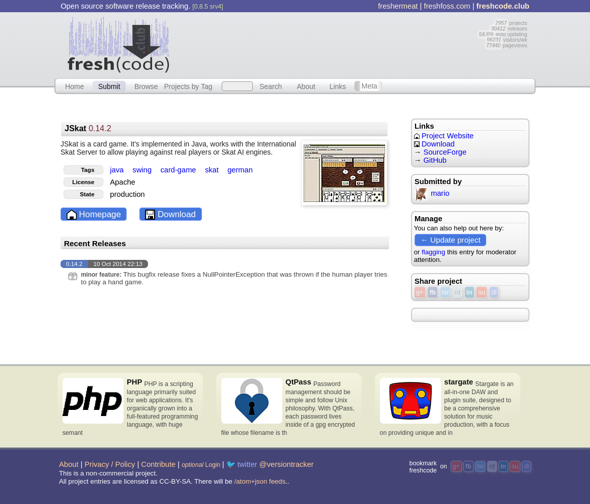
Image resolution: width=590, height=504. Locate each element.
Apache (122, 182)
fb (432, 292)
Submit (109, 86)
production (127, 194)
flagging (433, 252)
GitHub (435, 160)
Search (270, 86)
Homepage (94, 215)
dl (493, 292)
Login (201, 464)
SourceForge (444, 152)
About (306, 86)
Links (338, 86)
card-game (179, 170)
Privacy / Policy (109, 464)
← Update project (451, 239)
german (240, 170)
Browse (146, 86)
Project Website (444, 136)
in (469, 292)
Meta (369, 86)
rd (457, 292)
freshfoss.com (447, 6)
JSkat (88, 128)
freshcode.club (503, 6)
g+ (420, 292)
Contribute (158, 464)
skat (213, 170)
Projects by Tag (188, 86)
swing (143, 170)
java (118, 170)
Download (170, 215)
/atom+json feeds (260, 481)
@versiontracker (286, 464)
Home (74, 86)
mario (432, 193)
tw (445, 292)
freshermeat (398, 6)
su (481, 292)
